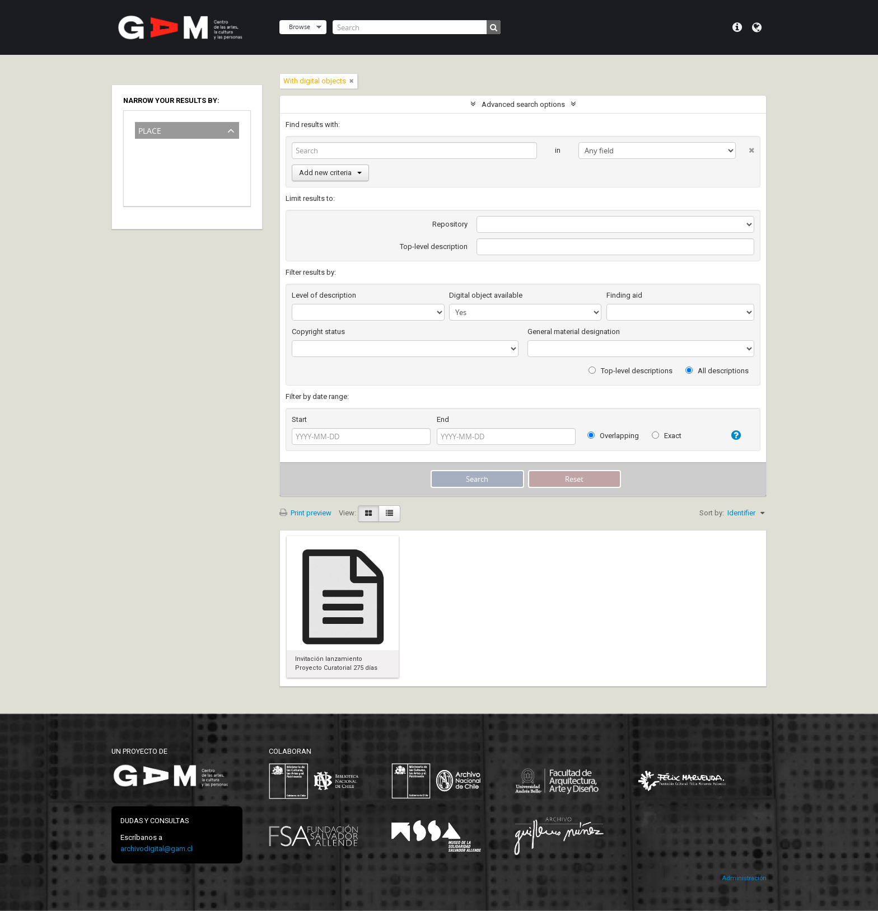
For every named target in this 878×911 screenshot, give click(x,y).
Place (149, 129)
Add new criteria (330, 172)
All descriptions (717, 371)
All (141, 145)
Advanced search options (523, 104)
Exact (666, 435)
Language (757, 27)
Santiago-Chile (160, 178)
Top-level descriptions (630, 371)
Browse (299, 26)
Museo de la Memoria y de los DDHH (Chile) (179, 161)
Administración (744, 878)
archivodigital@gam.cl (156, 848)
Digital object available (485, 295)
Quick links (737, 27)
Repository (450, 224)
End (443, 419)
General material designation (573, 331)
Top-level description (434, 246)
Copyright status (318, 331)
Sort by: (711, 513)
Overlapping (613, 435)
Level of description (324, 295)
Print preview (305, 513)
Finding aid (624, 295)
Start (299, 419)
